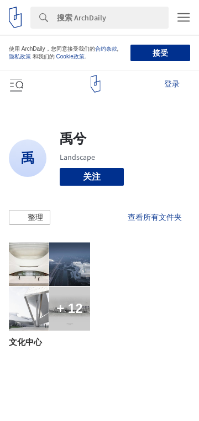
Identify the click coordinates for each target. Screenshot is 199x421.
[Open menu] (15, 84)
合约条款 (106, 49)
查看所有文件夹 (155, 217)
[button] (29, 217)
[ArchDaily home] (95, 84)
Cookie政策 (70, 56)
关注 (92, 176)
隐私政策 (20, 56)
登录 (172, 84)
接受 (160, 52)
